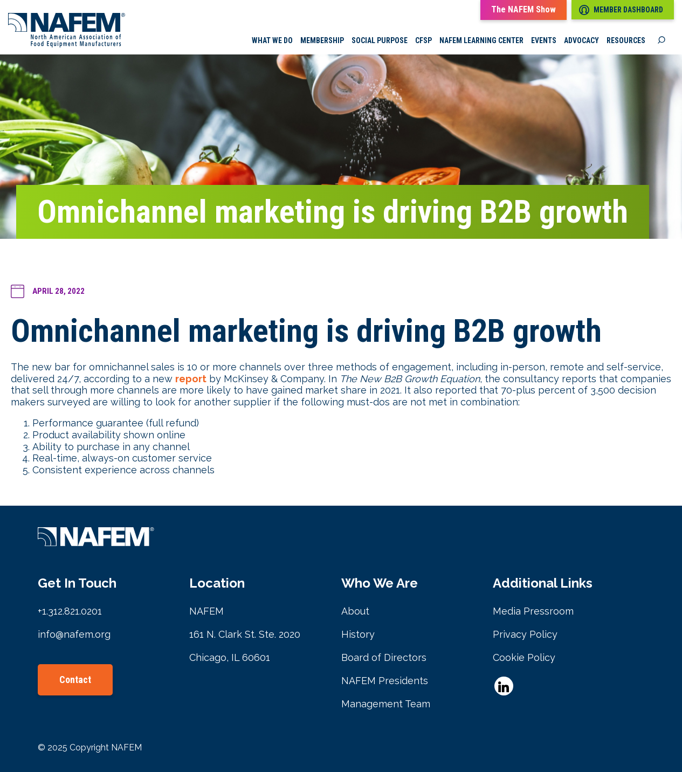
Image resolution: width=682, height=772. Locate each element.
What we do (272, 40)
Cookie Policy (524, 657)
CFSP (423, 40)
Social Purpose (380, 40)
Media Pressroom (533, 611)
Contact (75, 679)
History (358, 634)
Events (543, 40)
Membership (322, 40)
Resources (626, 40)
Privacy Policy (525, 634)
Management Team (385, 703)
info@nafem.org (74, 634)
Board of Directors (383, 657)
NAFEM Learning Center (481, 40)
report (190, 378)
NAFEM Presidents (384, 680)
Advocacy (581, 40)
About (355, 611)
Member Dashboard (621, 10)
